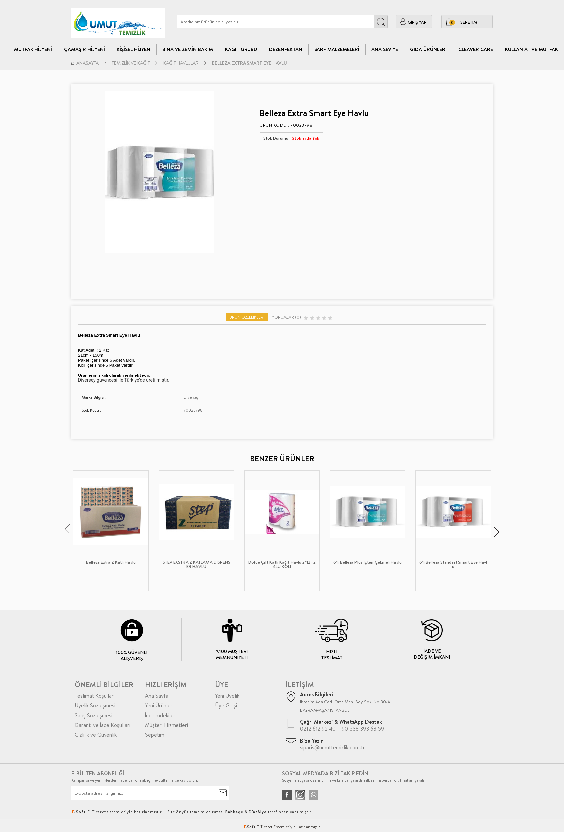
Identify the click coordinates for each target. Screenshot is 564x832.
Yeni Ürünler (159, 705)
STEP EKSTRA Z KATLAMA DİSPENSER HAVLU (197, 564)
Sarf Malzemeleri (336, 49)
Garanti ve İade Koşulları (102, 725)
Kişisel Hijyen (133, 49)
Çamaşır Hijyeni (84, 49)
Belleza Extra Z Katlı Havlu (111, 562)
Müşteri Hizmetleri (166, 725)
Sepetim (154, 734)
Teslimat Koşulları (95, 695)
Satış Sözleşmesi (93, 715)
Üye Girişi (226, 705)
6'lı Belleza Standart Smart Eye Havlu (453, 564)
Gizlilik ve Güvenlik (96, 734)
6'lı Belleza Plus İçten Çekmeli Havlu (367, 562)
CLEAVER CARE (475, 49)
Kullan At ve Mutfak (531, 49)
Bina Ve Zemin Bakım (187, 49)
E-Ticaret (264, 827)
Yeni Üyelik (227, 695)
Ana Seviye (384, 49)
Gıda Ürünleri (428, 49)
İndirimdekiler (160, 715)
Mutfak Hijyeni (33, 49)
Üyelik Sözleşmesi (95, 705)
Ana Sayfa (156, 695)
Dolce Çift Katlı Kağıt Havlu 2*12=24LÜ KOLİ (282, 564)
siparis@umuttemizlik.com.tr (332, 747)
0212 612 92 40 (318, 728)
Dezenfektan (285, 49)
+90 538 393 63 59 (361, 728)
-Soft (250, 827)
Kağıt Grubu (241, 49)
